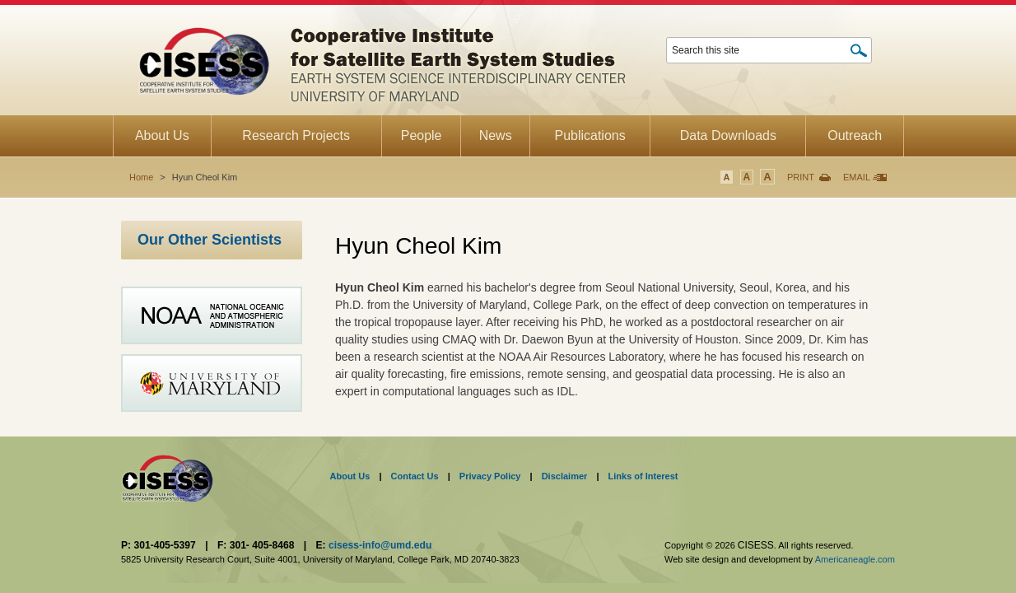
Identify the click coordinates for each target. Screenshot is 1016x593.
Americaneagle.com (855, 559)
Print (800, 177)
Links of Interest (643, 476)
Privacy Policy (490, 476)
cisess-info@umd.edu (380, 545)
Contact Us (415, 476)
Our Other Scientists (209, 239)
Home (141, 177)
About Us (350, 476)
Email (856, 177)
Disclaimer (565, 476)
